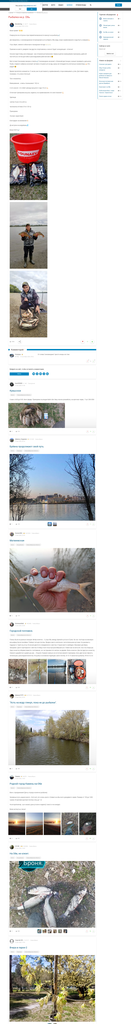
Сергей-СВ (19, 940)
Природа (19, 450)
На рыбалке (20, 545)
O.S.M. (17, 846)
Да (31, 9)
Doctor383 (18, 533)
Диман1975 (19, 695)
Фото (53, 5)
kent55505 (18, 383)
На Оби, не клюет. (108, 32)
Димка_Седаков (21, 439)
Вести (12, 395)
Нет (20, 9)
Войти (19, 374)
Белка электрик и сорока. (108, 19)
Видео (60, 5)
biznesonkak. (19, 623)
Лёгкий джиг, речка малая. (109, 26)
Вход (118, 5)
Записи (69, 5)
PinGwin (18, 354)
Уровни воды (81, 5)
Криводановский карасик (108, 38)
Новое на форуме (106, 61)
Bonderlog (18, 24)
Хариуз (17, 776)
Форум (45, 5)
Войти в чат (110, 53)
